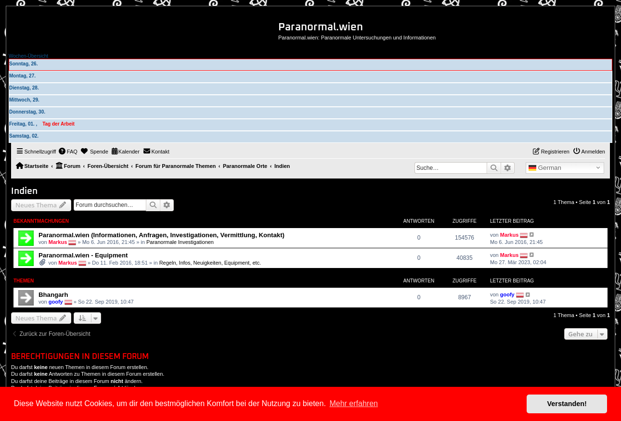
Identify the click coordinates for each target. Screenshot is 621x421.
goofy (56, 302)
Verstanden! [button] (567, 404)
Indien (24, 191)
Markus (58, 241)
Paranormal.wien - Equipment (83, 255)
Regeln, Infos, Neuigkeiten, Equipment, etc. (210, 263)
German (545, 168)
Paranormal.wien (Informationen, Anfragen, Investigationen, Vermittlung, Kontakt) (162, 235)
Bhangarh (53, 294)
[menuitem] (68, 151)
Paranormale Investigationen (180, 241)
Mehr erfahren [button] (353, 403)
